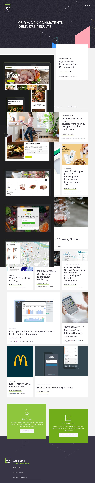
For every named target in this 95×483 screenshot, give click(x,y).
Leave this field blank (18, 472)
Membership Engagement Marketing (44, 277)
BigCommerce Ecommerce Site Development (68, 64)
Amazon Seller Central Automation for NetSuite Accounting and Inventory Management (75, 274)
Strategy (61, 76)
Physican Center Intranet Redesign (73, 331)
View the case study (65, 72)
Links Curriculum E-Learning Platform (58, 239)
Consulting (78, 191)
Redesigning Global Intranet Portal (19, 385)
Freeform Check (17, 467)
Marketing (19, 287)
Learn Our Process (26, 430)
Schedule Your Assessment (68, 434)
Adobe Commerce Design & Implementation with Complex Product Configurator (73, 123)
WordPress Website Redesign (19, 279)
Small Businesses (72, 107)
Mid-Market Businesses (54, 107)
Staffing (70, 138)
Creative (67, 76)
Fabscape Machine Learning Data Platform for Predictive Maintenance (32, 332)
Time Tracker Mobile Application (55, 387)
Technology (74, 76)
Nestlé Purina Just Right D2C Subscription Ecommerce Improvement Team (73, 178)
